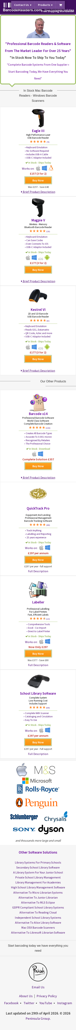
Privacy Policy (47, 996)
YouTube (45, 1003)
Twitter (29, 1003)
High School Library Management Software (38, 887)
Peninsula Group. (38, 1018)
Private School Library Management (38, 877)
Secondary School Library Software (38, 867)
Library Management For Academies (38, 882)
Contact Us (21, 5)
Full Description (38, 571)
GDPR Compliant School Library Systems (38, 907)
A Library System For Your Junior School (38, 872)
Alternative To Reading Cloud (38, 912)
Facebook (11, 1003)
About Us (26, 996)
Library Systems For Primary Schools (38, 862)
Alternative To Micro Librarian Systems (38, 892)
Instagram (64, 1003)
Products (44, 5)
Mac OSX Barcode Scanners (38, 927)
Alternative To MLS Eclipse (38, 902)
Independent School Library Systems (38, 917)
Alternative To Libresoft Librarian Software (38, 932)
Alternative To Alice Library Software (38, 922)
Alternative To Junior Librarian (38, 897)
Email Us (38, 987)
